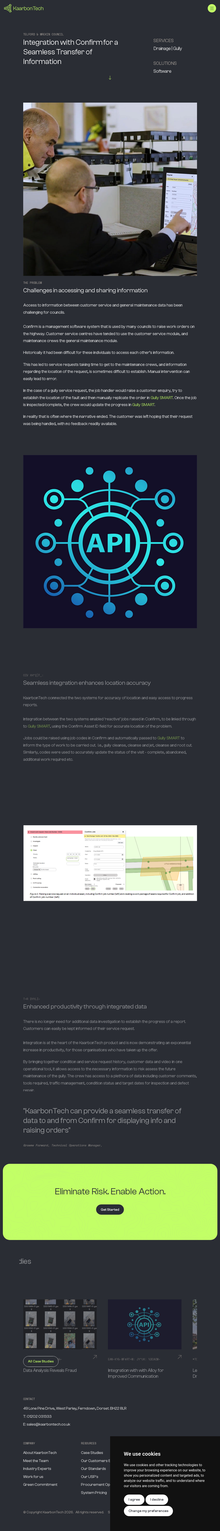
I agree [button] (134, 1500)
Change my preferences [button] (148, 1511)
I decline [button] (157, 1500)
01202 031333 (39, 1416)
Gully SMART (162, 397)
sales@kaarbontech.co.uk (48, 1424)
